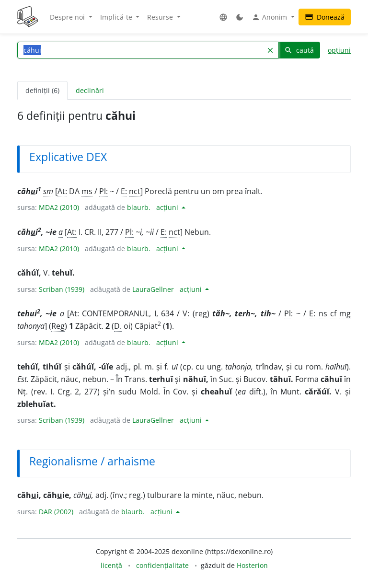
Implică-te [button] (117, 17)
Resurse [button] (161, 17)
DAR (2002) (56, 511)
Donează (325, 17)
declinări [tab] (90, 90)
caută (299, 50)
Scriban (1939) (61, 289)
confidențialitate (162, 565)
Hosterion (252, 565)
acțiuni (168, 207)
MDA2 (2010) (59, 207)
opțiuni (339, 50)
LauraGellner (153, 289)
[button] (223, 17)
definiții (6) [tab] (42, 90)
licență (111, 565)
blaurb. (138, 207)
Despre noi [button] (68, 17)
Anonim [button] (270, 17)
